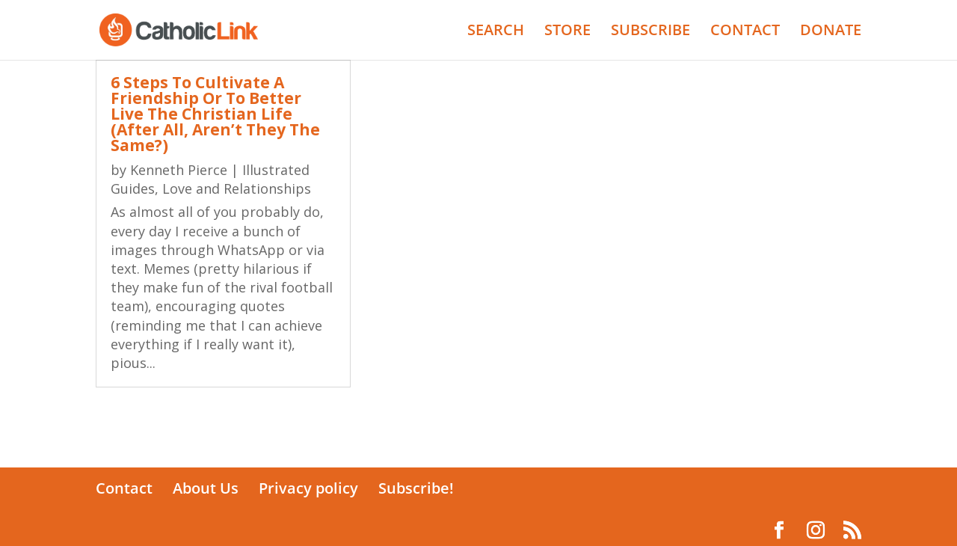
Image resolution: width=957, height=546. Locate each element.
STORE (567, 32)
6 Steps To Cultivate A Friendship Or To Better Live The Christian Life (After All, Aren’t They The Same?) (215, 114)
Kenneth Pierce (178, 170)
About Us (206, 488)
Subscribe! (416, 488)
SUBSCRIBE (650, 32)
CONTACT (745, 32)
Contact (124, 488)
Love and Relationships (236, 188)
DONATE (830, 32)
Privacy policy (308, 488)
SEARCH (495, 32)
